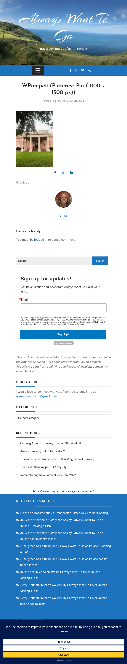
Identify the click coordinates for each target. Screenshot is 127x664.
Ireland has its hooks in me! (38, 539)
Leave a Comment (71, 101)
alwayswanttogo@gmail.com (36, 396)
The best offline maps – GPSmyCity (43, 467)
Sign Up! (63, 334)
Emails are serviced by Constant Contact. (65, 324)
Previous (22, 182)
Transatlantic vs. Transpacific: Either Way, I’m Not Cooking (57, 459)
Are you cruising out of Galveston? (42, 451)
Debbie (49, 101)
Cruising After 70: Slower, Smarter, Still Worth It (50, 443)
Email (25, 299)
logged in (40, 239)
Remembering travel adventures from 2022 (48, 475)
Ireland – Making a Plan (35, 526)
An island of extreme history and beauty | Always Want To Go (59, 520)
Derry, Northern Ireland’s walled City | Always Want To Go (57, 585)
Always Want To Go (63, 27)
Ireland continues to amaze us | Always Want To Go (53, 572)
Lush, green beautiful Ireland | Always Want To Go (52, 546)
